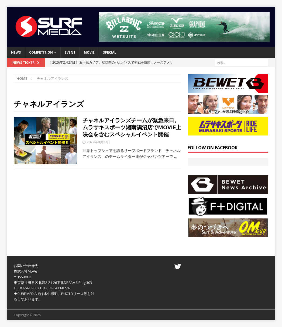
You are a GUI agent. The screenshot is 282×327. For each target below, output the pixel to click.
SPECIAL (109, 52)
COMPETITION (41, 52)
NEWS (16, 52)
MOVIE (89, 52)
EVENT (70, 52)
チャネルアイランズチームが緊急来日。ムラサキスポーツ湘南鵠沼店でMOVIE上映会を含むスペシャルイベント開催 (131, 127)
